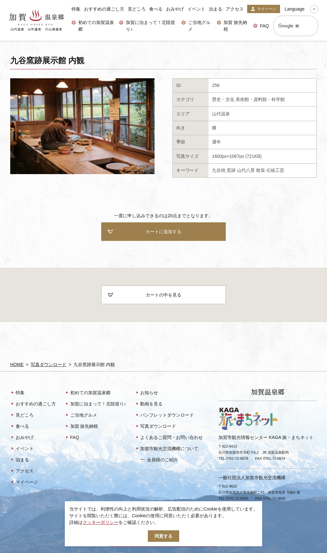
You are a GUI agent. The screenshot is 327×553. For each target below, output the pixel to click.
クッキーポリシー (100, 522)
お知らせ (146, 393)
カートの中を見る (144, 295)
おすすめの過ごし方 (104, 9)
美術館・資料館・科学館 (260, 99)
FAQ (261, 26)
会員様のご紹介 (159, 460)
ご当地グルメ (195, 26)
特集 (76, 9)
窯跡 (231, 170)
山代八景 (246, 170)
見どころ (137, 9)
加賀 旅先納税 (232, 26)
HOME (17, 364)
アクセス (235, 9)
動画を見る (149, 404)
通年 (216, 141)
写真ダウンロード (48, 364)
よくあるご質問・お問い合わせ (169, 438)
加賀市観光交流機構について (167, 449)
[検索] (288, 25)
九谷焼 (218, 170)
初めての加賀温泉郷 (93, 26)
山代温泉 (221, 113)
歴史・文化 (223, 99)
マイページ (263, 9)
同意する (163, 536)
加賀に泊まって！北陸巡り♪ (147, 26)
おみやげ (175, 9)
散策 (260, 170)
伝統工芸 (275, 170)
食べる (156, 9)
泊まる (215, 9)
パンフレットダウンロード (164, 415)
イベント (196, 9)
